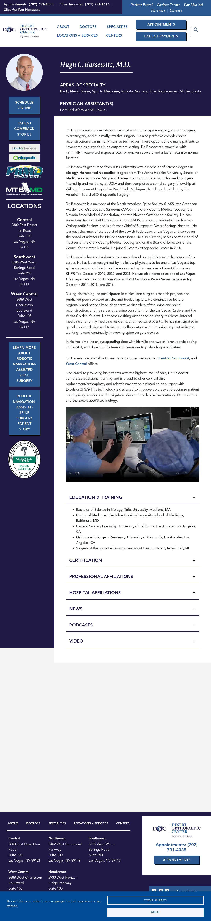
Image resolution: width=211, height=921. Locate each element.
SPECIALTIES (57, 823)
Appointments (161, 24)
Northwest (56, 838)
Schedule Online (24, 105)
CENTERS (122, 823)
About (63, 27)
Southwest (24, 256)
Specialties (117, 27)
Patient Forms (168, 5)
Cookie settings (155, 900)
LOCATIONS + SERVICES (91, 823)
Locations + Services (77, 35)
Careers (176, 10)
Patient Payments (161, 36)
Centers (114, 35)
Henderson (57, 872)
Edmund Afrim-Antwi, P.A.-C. (84, 110)
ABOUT (13, 823)
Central (24, 219)
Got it (155, 912)
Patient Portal (141, 5)
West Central (24, 294)
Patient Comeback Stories (24, 128)
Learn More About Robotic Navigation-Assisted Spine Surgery (24, 364)
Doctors (88, 27)
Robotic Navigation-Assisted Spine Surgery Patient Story (24, 412)
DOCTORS (33, 823)
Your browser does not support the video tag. (132, 444)
